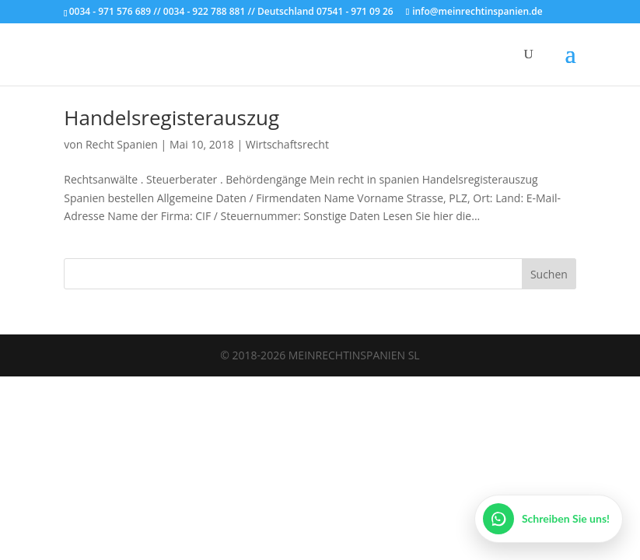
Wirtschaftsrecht (287, 144)
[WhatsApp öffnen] (548, 519)
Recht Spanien (122, 144)
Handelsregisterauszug (171, 117)
